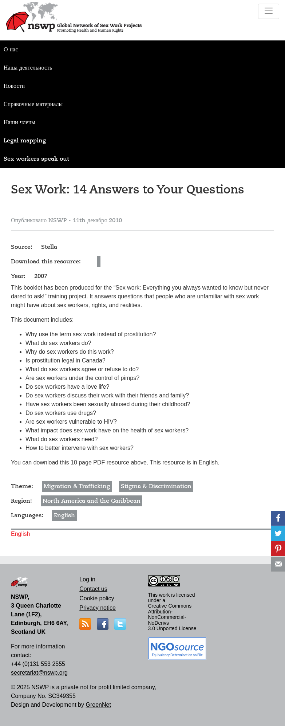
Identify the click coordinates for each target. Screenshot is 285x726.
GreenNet (98, 705)
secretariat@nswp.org (39, 673)
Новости (14, 86)
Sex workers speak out (36, 158)
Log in (87, 579)
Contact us (93, 589)
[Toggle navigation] (268, 11)
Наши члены (19, 122)
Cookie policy (96, 598)
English (64, 515)
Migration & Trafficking (77, 486)
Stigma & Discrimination (156, 486)
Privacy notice (97, 608)
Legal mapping (25, 140)
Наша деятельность (28, 67)
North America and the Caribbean (91, 501)
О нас (11, 49)
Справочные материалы (33, 104)
